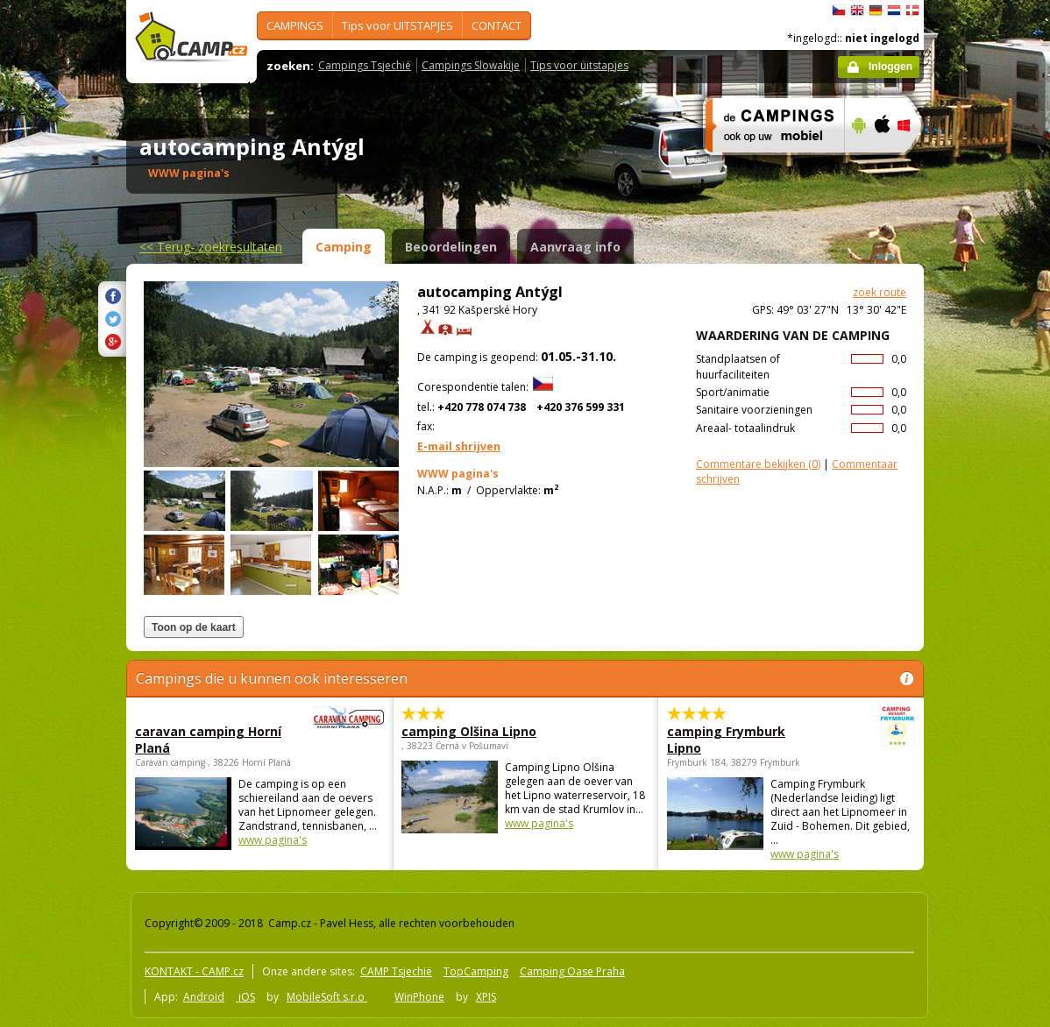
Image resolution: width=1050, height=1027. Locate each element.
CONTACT (496, 25)
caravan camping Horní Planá (211, 739)
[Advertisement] (997, 527)
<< (210, 246)
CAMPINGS (294, 25)
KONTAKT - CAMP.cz (194, 971)
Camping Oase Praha (572, 971)
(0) (758, 464)
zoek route (879, 292)
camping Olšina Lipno (468, 731)
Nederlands (894, 10)
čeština (839, 10)
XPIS (486, 996)
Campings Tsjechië (364, 65)
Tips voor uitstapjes (579, 65)
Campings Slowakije (471, 65)
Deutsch (876, 10)
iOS (245, 996)
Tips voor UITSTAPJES (397, 25)
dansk (912, 10)
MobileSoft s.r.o (327, 996)
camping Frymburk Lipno (743, 739)
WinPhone (419, 996)
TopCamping (475, 971)
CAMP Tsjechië (396, 971)
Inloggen (890, 66)
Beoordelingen (451, 246)
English (857, 10)
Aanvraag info (575, 246)
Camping (344, 246)
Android (203, 996)
